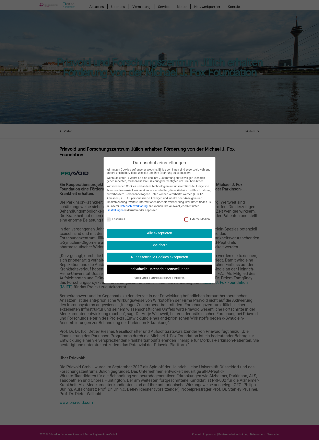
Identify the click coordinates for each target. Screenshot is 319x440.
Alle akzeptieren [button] (159, 230)
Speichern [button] (159, 242)
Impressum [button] (179, 275)
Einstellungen (115, 207)
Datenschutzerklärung (133, 203)
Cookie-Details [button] (141, 275)
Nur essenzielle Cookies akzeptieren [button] (159, 254)
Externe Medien (197, 216)
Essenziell (116, 216)
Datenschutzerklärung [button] (161, 275)
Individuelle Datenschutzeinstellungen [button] (159, 266)
